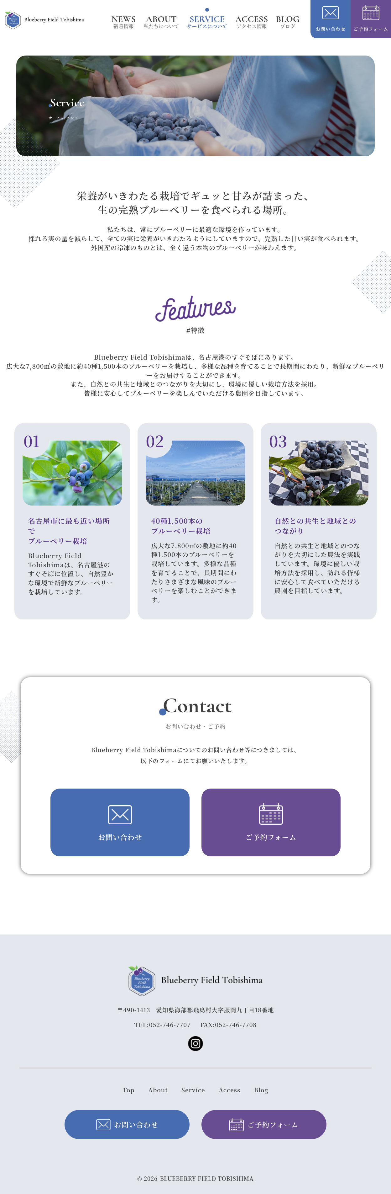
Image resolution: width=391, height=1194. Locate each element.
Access (229, 1089)
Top (129, 1089)
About (158, 1089)
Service (193, 1089)
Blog (261, 1089)
